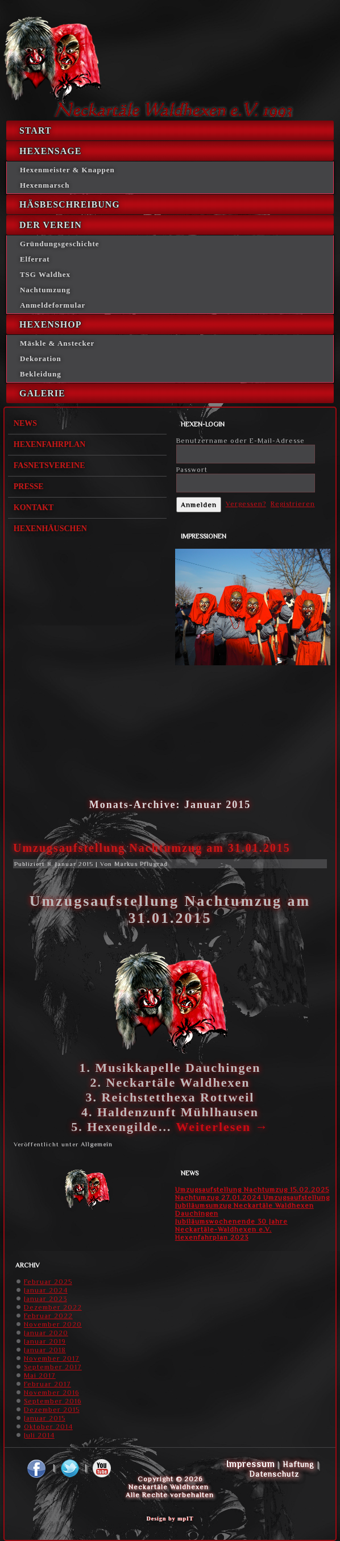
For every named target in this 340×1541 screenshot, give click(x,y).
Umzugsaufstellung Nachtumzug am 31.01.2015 (152, 848)
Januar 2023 (45, 1299)
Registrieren (293, 504)
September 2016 (52, 1401)
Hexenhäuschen (50, 528)
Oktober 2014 (48, 1427)
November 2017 (52, 1358)
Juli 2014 (39, 1435)
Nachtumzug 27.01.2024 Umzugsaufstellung (252, 1198)
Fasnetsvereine (49, 465)
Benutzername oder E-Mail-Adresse (240, 441)
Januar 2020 (46, 1333)
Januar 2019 (45, 1341)
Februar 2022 (48, 1316)
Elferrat (35, 259)
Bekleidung (40, 374)
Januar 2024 (46, 1290)
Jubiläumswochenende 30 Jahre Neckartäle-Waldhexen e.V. (231, 1225)
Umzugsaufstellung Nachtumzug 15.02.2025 (252, 1190)
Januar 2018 (45, 1350)
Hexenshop (50, 324)
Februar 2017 (47, 1384)
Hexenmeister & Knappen (67, 169)
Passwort (192, 470)
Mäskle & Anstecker (57, 343)
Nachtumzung (45, 289)
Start (35, 130)
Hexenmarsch (45, 185)
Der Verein (50, 225)
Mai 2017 (40, 1376)
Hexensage (50, 151)
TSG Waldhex (45, 274)
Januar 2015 (44, 1418)
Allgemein (97, 1144)
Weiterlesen (222, 1127)
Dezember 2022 (53, 1307)
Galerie (42, 393)
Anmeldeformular (52, 305)
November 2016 (51, 1393)
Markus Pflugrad (141, 863)
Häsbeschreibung (69, 204)
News (25, 423)
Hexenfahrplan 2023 (211, 1237)
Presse (29, 486)
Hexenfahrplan (50, 444)
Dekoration (40, 358)
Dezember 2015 (52, 1410)
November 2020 (53, 1324)
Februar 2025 (48, 1282)
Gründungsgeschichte (59, 243)
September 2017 (53, 1367)
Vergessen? (246, 504)
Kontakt (34, 507)
